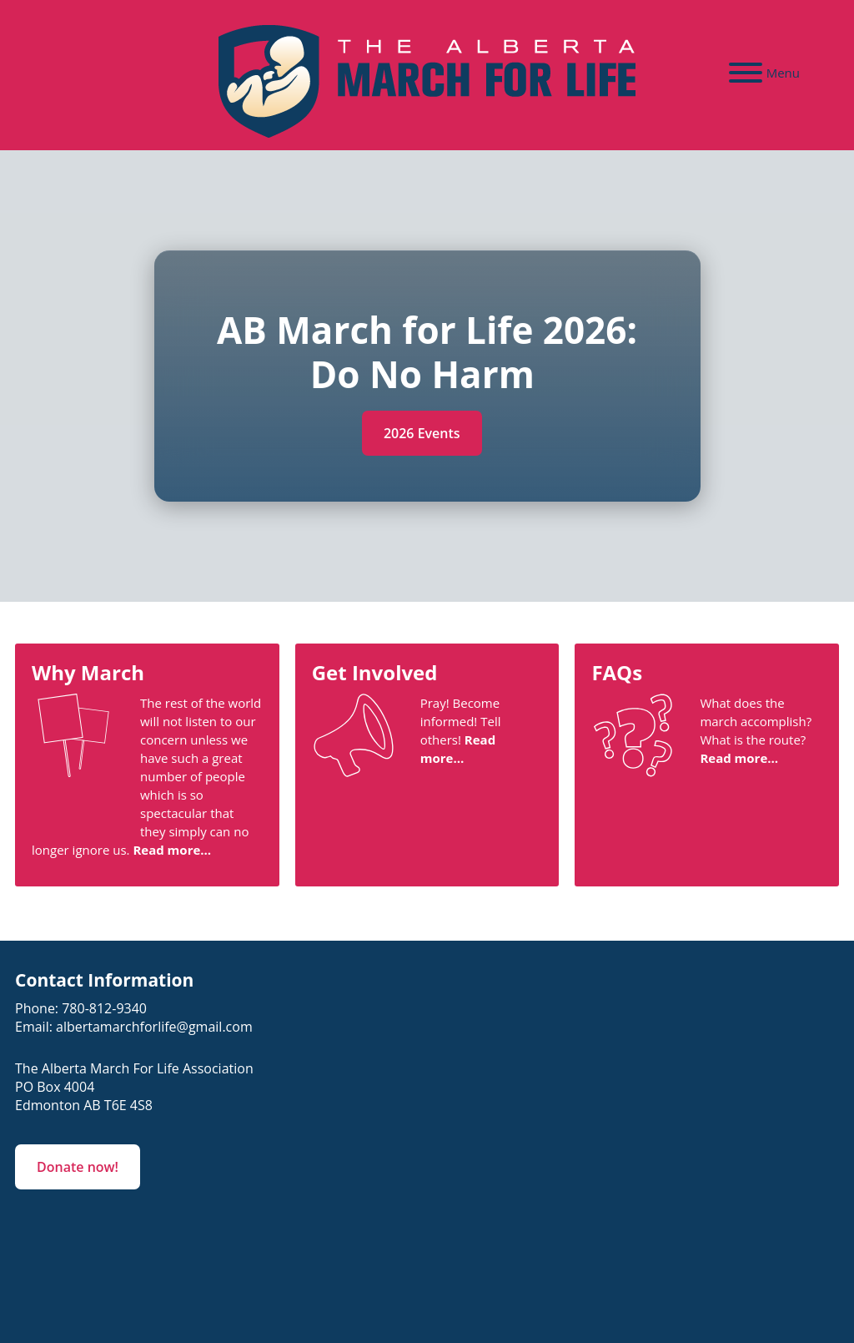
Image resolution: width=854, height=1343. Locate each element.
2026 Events (422, 433)
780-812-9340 (104, 1008)
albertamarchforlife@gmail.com (154, 1026)
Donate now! (77, 1167)
